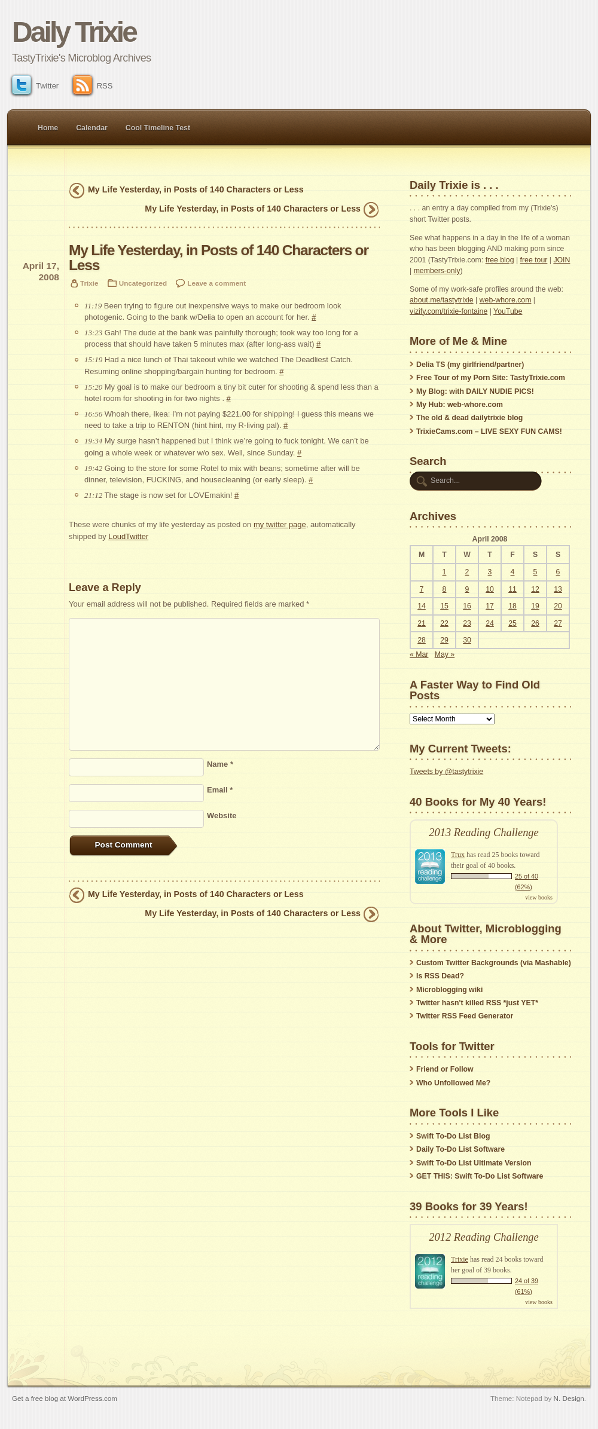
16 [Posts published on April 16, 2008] (467, 606)
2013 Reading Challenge (484, 833)
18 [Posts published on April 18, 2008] (512, 606)
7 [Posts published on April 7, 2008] (422, 589)
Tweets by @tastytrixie (446, 771)
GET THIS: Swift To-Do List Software (479, 1176)
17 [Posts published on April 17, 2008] (490, 606)
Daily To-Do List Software (460, 1149)
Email (220, 789)
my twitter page (280, 524)
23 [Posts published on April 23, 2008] (467, 623)
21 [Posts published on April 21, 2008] (421, 623)
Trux (458, 854)
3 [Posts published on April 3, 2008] (490, 572)
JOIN (561, 260)
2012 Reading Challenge (484, 1237)
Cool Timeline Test (158, 128)
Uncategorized (143, 283)
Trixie (89, 283)
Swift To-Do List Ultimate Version (473, 1163)
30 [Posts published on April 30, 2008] (467, 640)
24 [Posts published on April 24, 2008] (490, 623)
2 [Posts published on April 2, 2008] (467, 572)
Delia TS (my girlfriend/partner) (470, 364)
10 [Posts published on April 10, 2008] (490, 589)
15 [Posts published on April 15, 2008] (444, 606)
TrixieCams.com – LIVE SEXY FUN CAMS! (489, 431)
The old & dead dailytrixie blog (469, 418)
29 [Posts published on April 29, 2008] (444, 640)
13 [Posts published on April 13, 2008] (558, 589)
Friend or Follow (445, 1069)
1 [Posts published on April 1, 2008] (445, 572)
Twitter (35, 85)
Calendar (92, 128)
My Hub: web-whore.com (459, 404)
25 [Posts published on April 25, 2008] (512, 623)
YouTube (507, 311)
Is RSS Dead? (440, 976)
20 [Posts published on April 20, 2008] (558, 606)
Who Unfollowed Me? (453, 1083)
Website (221, 815)
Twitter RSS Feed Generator (464, 1016)
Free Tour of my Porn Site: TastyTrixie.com (490, 378)
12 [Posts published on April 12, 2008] (535, 589)
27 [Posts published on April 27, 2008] (558, 623)
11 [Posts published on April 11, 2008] (512, 589)
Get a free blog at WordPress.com (64, 1398)
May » (445, 654)
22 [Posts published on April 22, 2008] (444, 623)
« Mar (419, 654)
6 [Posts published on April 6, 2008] (558, 572)
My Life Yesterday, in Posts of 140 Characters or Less (196, 189)
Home (48, 128)
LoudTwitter (128, 536)
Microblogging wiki (449, 990)
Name (220, 764)
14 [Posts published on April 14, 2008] (421, 606)
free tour (534, 260)
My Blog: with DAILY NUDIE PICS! (475, 391)
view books (539, 897)
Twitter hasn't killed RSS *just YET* (477, 1003)
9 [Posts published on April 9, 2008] (467, 589)
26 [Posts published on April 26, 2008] (535, 623)
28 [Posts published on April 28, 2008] (421, 640)
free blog (500, 260)
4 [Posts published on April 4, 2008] (513, 572)
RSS (93, 85)
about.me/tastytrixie (442, 300)
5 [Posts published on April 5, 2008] (535, 572)
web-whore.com (506, 300)
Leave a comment (216, 283)
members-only (437, 271)
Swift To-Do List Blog (453, 1136)
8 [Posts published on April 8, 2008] (445, 589)
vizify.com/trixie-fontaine (448, 311)
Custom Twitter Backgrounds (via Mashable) (493, 963)
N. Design (569, 1398)
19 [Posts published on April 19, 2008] (535, 606)
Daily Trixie (74, 32)
